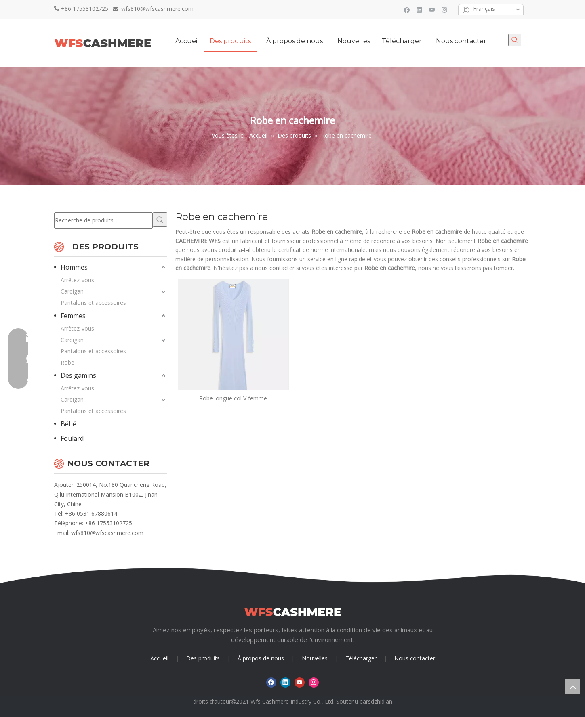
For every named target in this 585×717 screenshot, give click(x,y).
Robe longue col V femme (233, 398)
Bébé (68, 423)
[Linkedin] (420, 9)
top (572, 686)
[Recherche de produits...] (103, 220)
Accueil (159, 658)
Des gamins (78, 375)
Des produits (203, 658)
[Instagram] (445, 9)
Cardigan (72, 291)
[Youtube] (432, 9)
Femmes (73, 315)
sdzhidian (380, 701)
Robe (67, 362)
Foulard (72, 438)
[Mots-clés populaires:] (514, 40)
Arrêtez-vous (77, 280)
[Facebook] (407, 9)
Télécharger (361, 658)
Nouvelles (315, 658)
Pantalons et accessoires (93, 302)
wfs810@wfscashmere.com (107, 533)
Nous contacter (414, 658)
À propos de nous (261, 658)
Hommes (74, 267)
